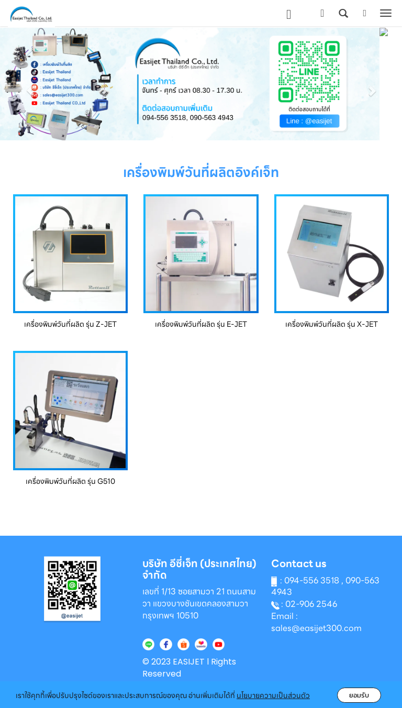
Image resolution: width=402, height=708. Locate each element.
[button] (30, 85)
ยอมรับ (359, 695)
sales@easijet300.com (316, 628)
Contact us (299, 564)
